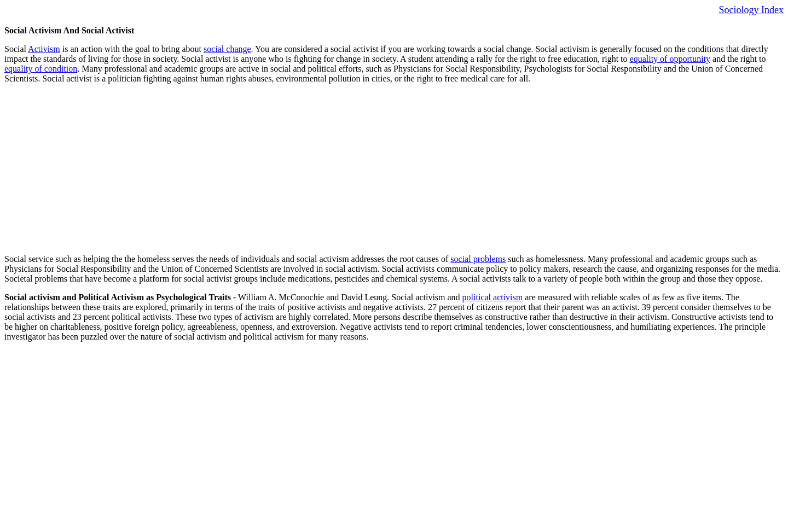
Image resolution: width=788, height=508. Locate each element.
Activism (44, 49)
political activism (492, 297)
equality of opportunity (670, 58)
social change (227, 49)
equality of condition (40, 68)
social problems (478, 259)
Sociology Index (751, 9)
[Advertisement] (332, 169)
